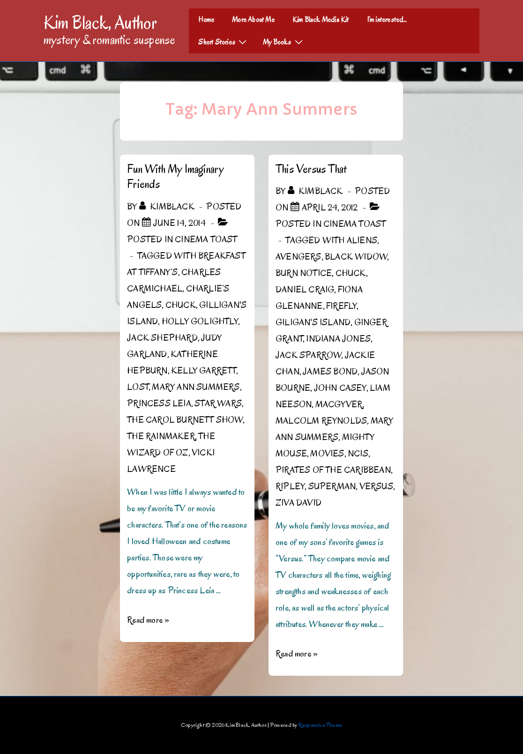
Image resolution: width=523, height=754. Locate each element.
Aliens (362, 240)
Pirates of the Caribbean (333, 470)
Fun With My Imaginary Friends (175, 176)
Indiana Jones (338, 339)
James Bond (330, 372)
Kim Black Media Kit (320, 19)
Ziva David (298, 503)
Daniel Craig (305, 290)
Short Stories (223, 41)
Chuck (180, 305)
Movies (327, 454)
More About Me (253, 19)
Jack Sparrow (308, 355)
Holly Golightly (200, 321)
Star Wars (218, 403)
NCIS (358, 454)
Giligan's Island (313, 322)
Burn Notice (304, 273)
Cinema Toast (206, 239)
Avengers (298, 257)
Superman (332, 486)
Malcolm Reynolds (321, 421)
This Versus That (311, 169)
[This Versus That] (330, 208)
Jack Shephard (162, 338)
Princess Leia (159, 403)
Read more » (148, 620)
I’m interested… (387, 19)
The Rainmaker (161, 436)
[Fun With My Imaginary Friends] (179, 223)
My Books (284, 41)
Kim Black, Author (100, 22)
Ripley (290, 486)
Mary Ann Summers (195, 387)
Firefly (341, 306)
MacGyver (339, 404)
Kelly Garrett (203, 371)
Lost (138, 387)
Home (206, 19)
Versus (376, 486)
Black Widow (356, 257)
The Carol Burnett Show (184, 420)
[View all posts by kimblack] (167, 207)
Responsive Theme (320, 725)
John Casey (340, 388)
